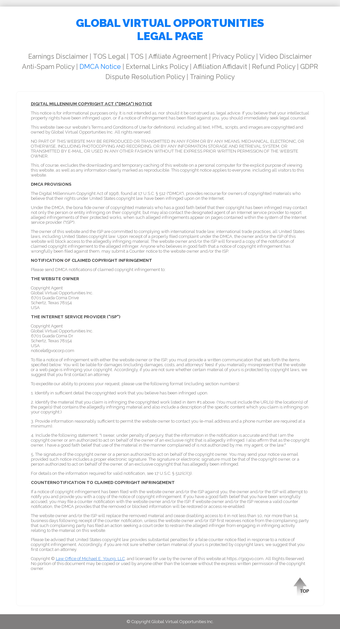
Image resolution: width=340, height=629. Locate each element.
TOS (137, 56)
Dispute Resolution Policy (145, 77)
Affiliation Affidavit (220, 67)
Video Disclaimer (286, 56)
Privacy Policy (233, 56)
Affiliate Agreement (177, 56)
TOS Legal (109, 56)
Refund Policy (273, 67)
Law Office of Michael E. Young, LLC (90, 558)
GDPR (309, 67)
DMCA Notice (100, 67)
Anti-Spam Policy (48, 67)
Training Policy (212, 77)
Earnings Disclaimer (58, 56)
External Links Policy (157, 67)
